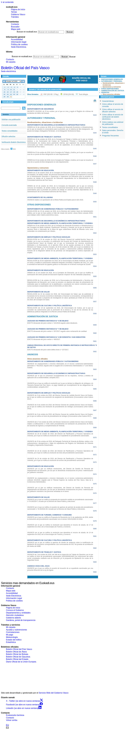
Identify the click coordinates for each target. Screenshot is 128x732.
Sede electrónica (8, 71)
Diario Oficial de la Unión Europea (21, 662)
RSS (13, 149)
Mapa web (15, 29)
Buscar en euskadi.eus (27, 32)
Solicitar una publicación (11, 119)
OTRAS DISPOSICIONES (110, 89)
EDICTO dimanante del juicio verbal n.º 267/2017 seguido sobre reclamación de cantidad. (57, 331)
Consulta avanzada (9, 125)
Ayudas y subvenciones (16, 630)
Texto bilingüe (83, 94)
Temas (14, 12)
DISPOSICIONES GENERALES (112, 79)
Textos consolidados (9, 131)
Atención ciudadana (15, 615)
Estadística (11, 642)
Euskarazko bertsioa (15, 715)
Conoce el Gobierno (15, 610)
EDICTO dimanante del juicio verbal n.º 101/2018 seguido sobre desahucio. (52, 323)
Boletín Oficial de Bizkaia (17, 654)
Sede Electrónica (18, 47)
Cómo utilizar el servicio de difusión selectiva (112, 110)
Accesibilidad (17, 39)
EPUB (69, 94)
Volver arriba (11, 720)
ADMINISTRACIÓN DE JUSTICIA (112, 90)
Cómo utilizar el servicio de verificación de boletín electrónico (112, 117)
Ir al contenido (7, 2)
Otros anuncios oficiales (111, 94)
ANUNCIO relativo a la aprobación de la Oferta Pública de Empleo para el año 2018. (55, 200)
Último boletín (5, 149)
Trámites (15, 17)
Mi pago (9, 635)
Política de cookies (19, 44)
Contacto (15, 24)
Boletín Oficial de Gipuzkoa (18, 657)
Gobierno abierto (13, 618)
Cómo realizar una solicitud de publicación (112, 123)
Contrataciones (13, 632)
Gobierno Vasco (18, 14)
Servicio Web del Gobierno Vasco (53, 693)
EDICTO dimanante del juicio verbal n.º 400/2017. (43, 339)
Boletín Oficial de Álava (16, 652)
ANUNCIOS (105, 92)
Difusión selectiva (8, 136)
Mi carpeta (10, 62)
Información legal (18, 42)
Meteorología (12, 637)
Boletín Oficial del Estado (17, 659)
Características (108, 101)
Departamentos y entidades (18, 613)
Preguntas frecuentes (110, 136)
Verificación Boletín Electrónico (14, 142)
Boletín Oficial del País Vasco (25, 67)
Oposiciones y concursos (112, 87)
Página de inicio (18, 9)
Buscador (15, 27)
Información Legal (14, 598)
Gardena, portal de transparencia (20, 620)
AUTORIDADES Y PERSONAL (111, 81)
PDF (51, 94)
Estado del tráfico (14, 640)
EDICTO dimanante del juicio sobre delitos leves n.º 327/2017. (48, 350)
